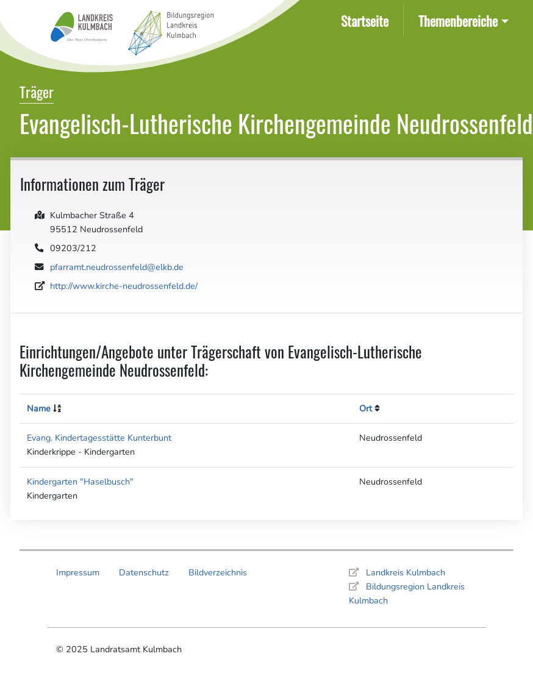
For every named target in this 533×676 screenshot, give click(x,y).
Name (39, 408)
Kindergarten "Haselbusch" (80, 481)
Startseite (367, 19)
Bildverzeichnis (217, 572)
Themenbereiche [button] (458, 20)
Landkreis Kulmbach (405, 572)
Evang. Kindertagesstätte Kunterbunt (99, 438)
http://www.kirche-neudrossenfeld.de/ (124, 286)
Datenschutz (144, 572)
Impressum (77, 572)
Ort (365, 408)
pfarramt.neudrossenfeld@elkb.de (117, 267)
